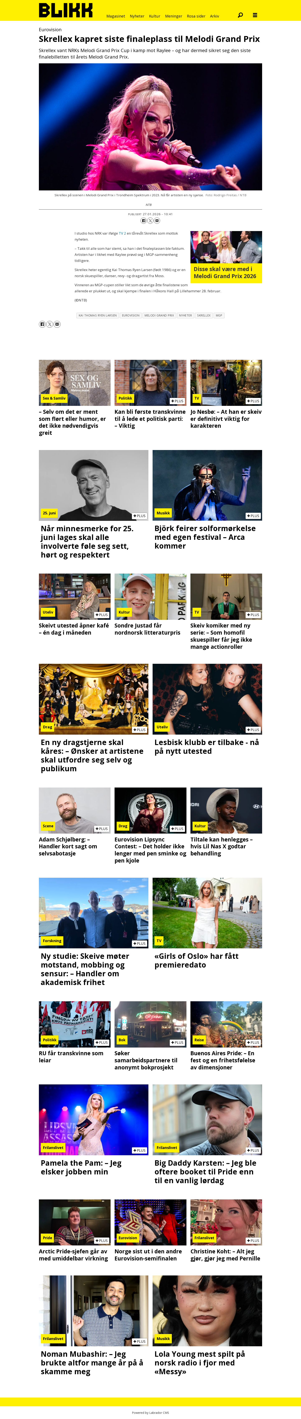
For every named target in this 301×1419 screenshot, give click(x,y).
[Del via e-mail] (157, 221)
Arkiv (214, 16)
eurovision (130, 315)
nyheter (185, 315)
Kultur (154, 16)
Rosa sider (196, 16)
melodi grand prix (159, 315)
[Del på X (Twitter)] (150, 221)
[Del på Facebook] (143, 221)
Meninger (173, 16)
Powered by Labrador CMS (150, 1413)
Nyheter (137, 16)
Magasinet (115, 16)
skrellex (203, 315)
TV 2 (122, 233)
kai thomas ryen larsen (98, 315)
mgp (219, 315)
